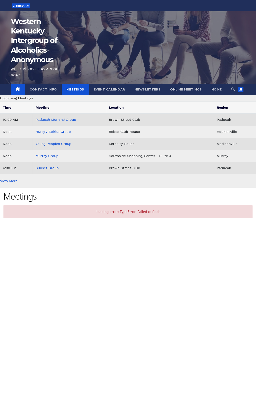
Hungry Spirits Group (53, 132)
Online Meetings (186, 89)
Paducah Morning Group (55, 120)
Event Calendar (109, 89)
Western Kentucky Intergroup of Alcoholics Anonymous (34, 40)
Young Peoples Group (53, 144)
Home (216, 89)
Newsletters (148, 89)
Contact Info (43, 89)
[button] (233, 89)
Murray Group (46, 156)
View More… (10, 181)
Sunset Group (47, 168)
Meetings (75, 89)
